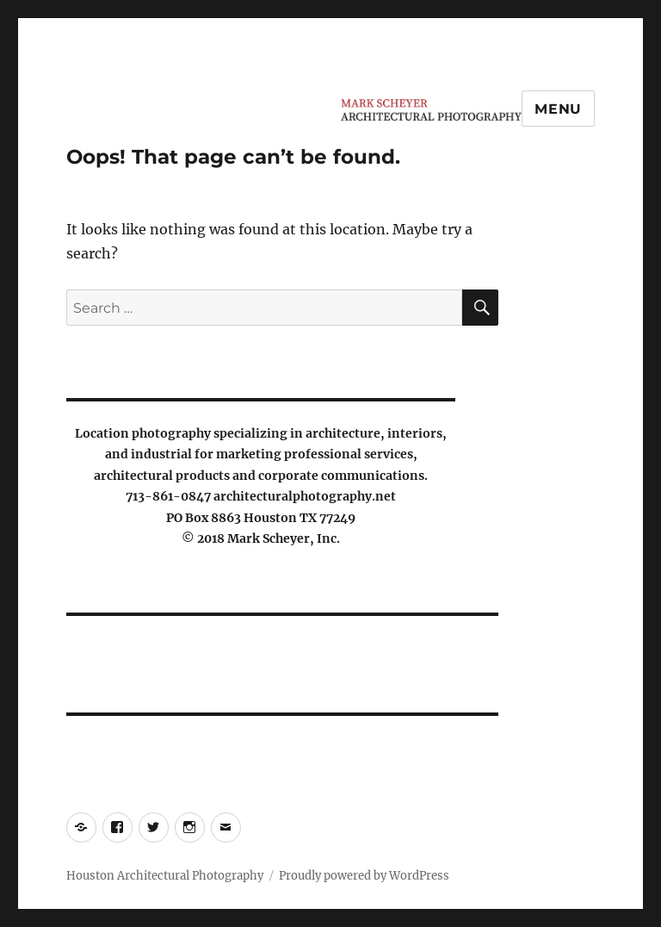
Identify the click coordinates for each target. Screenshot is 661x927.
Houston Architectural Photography (164, 875)
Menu (558, 109)
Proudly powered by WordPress (364, 875)
